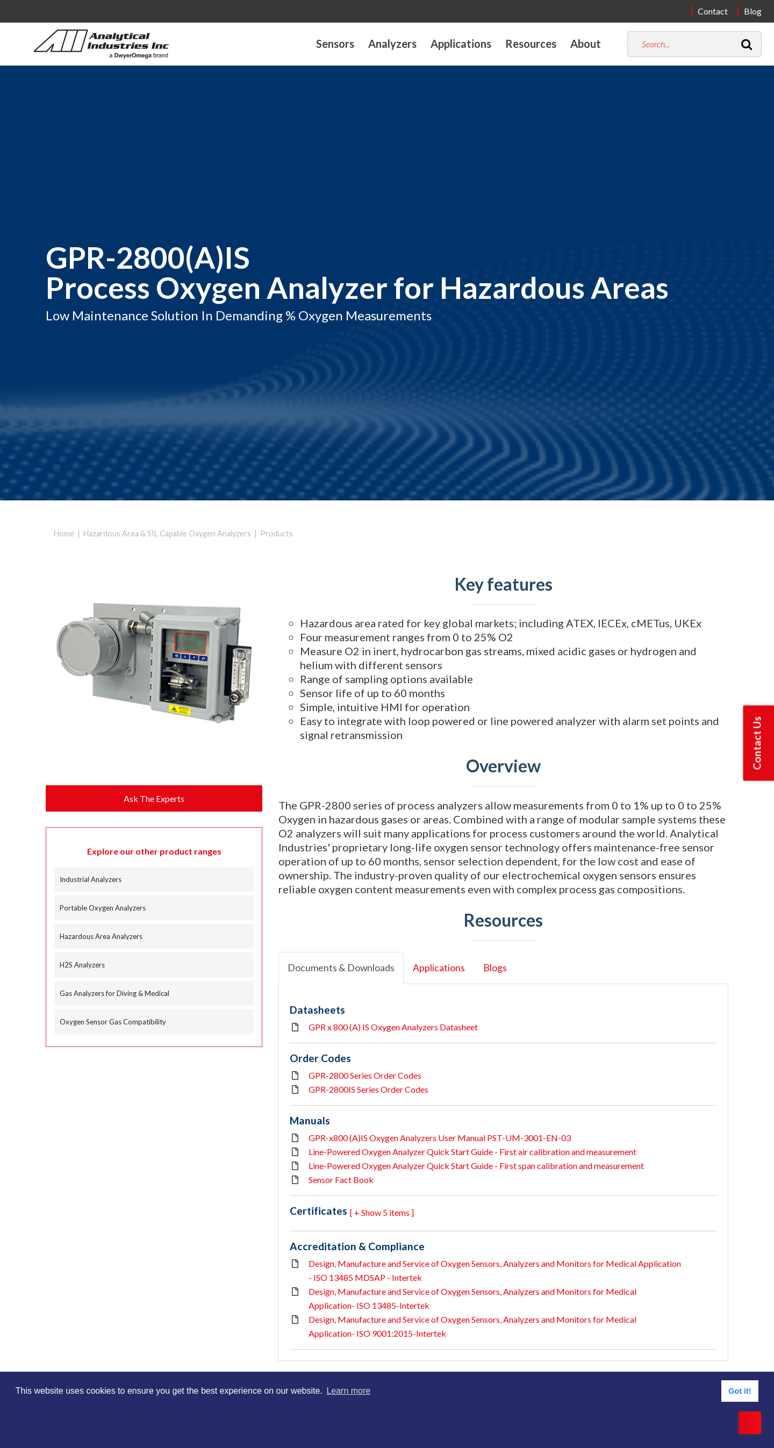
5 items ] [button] (398, 1212)
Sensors (335, 43)
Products (276, 533)
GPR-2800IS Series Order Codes (368, 1089)
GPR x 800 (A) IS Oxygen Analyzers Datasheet (393, 1027)
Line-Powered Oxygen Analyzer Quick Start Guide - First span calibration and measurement (476, 1165)
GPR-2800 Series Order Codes (365, 1075)
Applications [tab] (439, 967)
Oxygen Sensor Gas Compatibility (113, 1021)
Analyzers (392, 43)
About (585, 43)
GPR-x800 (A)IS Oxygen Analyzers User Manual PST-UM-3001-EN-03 (440, 1137)
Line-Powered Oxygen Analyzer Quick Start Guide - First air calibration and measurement (472, 1151)
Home (64, 533)
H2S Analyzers (82, 964)
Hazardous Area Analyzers (101, 936)
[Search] (746, 44)
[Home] (101, 44)
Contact (713, 11)
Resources (530, 43)
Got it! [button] (739, 1391)
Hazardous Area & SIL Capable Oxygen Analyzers (167, 533)
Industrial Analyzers (90, 879)
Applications (461, 43)
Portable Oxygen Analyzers (103, 908)
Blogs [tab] (495, 967)
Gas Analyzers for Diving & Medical (114, 993)
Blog (753, 11)
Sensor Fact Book (341, 1179)
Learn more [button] (348, 1390)
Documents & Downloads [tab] (341, 967)
